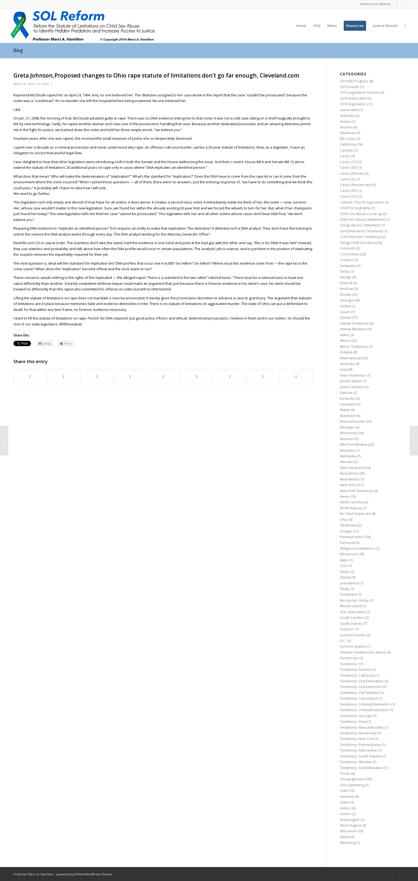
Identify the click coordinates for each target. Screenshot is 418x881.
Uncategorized (352, 779)
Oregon (346, 531)
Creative (347, 259)
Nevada (346, 461)
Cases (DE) (348, 167)
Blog (18, 50)
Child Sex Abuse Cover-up (361, 213)
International (350, 358)
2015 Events (349, 86)
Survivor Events (353, 635)
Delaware (348, 265)
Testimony (348, 663)
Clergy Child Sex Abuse (358, 242)
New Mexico (350, 479)
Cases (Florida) (352, 173)
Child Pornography (355, 207)
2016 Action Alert (353, 98)
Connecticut (349, 254)
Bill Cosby (348, 138)
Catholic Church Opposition (362, 202)
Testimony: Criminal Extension (364, 709)
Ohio (45, 84)
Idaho (344, 334)
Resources (348, 554)
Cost (343, 565)
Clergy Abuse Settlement (360, 225)
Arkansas (348, 132)
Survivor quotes (353, 646)
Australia (347, 363)
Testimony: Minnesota (358, 733)
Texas (345, 773)
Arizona (346, 127)
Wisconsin (348, 831)
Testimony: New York (357, 738)
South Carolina (352, 617)
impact (345, 577)
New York (347, 484)
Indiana (346, 352)
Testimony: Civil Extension (361, 686)
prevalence (349, 583)
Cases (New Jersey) (355, 184)
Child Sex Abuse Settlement (362, 219)
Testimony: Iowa (353, 721)
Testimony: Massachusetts (362, 727)
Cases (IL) (347, 179)
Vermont (347, 796)
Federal (346, 282)
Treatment (348, 594)
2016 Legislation (353, 103)
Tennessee (349, 657)
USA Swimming (352, 784)
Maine (345, 409)
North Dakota (351, 508)
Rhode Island (350, 605)
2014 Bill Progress (354, 81)
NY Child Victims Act (355, 513)
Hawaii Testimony (354, 323)
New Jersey (349, 473)
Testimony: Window (356, 761)
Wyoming (347, 842)
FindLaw (346, 288)
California (348, 144)
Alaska (345, 121)
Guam (345, 311)
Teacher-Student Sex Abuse (363, 652)
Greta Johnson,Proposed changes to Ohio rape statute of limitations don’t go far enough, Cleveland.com (156, 75)
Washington (350, 819)
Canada (346, 150)
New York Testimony (356, 490)
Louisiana (348, 404)
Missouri (347, 438)
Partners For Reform (375, 4)
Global (345, 306)
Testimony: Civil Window (359, 692)
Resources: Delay (354, 600)
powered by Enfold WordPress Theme (84, 874)
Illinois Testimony (354, 346)
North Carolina (352, 502)
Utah (344, 790)
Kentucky (347, 398)
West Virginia (350, 825)
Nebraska (348, 456)
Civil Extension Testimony (360, 236)
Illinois (345, 340)
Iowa (344, 369)
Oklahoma (348, 525)
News (344, 496)
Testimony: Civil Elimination (362, 681)
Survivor (347, 629)
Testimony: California (357, 675)
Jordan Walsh (351, 380)
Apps (344, 559)
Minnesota (348, 432)
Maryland (348, 415)
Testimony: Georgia (356, 715)
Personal (347, 542)
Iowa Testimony (353, 375)
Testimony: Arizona (355, 669)
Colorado (347, 248)
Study (344, 588)
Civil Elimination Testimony (361, 231)
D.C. (343, 640)
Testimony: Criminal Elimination (365, 704)
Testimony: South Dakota (360, 756)
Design (345, 277)
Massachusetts (352, 421)
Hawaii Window (352, 329)
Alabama (347, 115)
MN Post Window (353, 444)
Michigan (347, 427)
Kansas (346, 392)
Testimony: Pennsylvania (360, 744)
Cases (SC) (348, 196)
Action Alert (349, 109)
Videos (345, 808)
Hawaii (345, 317)
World (345, 836)
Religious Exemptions (357, 548)
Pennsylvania (351, 536)
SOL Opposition (352, 611)
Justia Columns (352, 386)
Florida (345, 294)
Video (344, 802)
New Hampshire (353, 467)
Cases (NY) (348, 190)
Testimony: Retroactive (358, 750)
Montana (347, 450)
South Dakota (351, 623)
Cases (345, 155)
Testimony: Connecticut (359, 698)
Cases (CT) (348, 161)
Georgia (346, 300)
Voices (345, 813)
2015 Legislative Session (360, 92)
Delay (344, 271)
